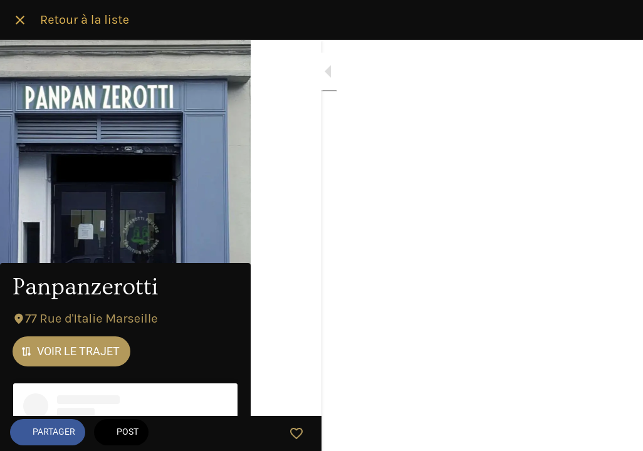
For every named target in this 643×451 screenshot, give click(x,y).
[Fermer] (20, 20)
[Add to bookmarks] (618, 433)
